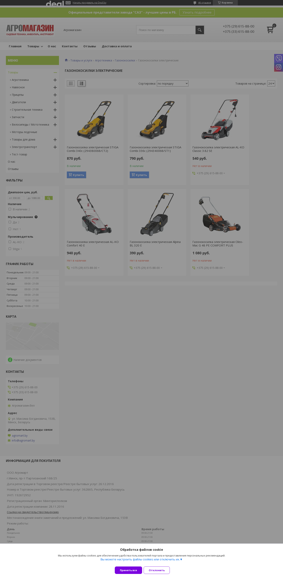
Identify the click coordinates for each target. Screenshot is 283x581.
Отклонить (159, 570)
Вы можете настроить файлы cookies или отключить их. (140, 561)
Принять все (128, 570)
